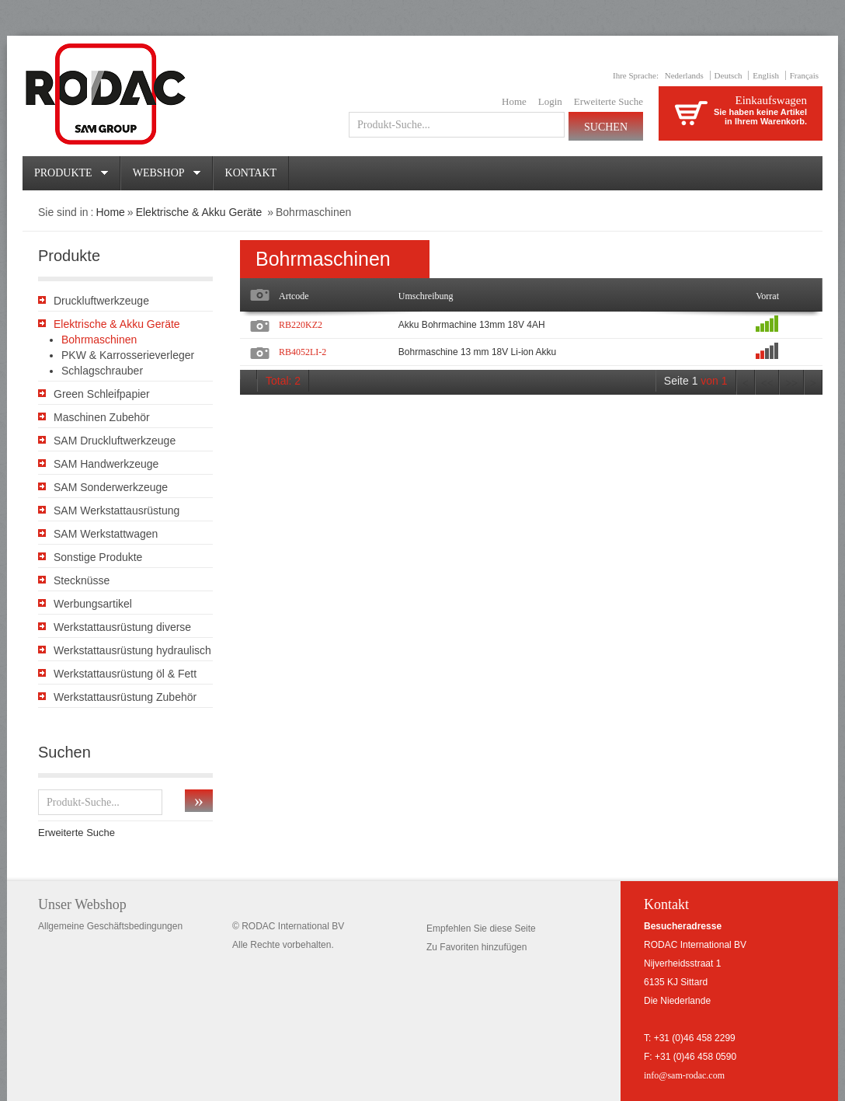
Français (804, 75)
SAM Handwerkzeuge (106, 464)
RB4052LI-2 (302, 352)
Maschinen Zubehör (102, 417)
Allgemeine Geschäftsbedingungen (110, 926)
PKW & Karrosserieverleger (127, 355)
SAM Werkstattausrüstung (116, 510)
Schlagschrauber (102, 370)
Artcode (294, 296)
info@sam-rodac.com (684, 1075)
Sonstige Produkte (98, 557)
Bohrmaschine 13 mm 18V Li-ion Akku (477, 352)
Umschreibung (426, 296)
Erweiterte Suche (608, 101)
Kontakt (251, 173)
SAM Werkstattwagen (106, 534)
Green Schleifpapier (102, 394)
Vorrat (767, 296)
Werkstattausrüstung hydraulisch (132, 650)
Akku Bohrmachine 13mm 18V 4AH (471, 324)
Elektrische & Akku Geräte (201, 212)
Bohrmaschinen (99, 339)
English (766, 75)
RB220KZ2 (300, 324)
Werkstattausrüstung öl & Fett (125, 673)
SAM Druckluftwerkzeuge (115, 440)
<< (767, 383)
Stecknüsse (82, 580)
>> (791, 383)
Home (514, 101)
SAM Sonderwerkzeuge (111, 487)
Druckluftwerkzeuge (101, 300)
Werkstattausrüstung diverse (122, 627)
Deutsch (728, 75)
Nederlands (684, 75)
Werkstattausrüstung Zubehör (125, 697)
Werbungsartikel (93, 604)
